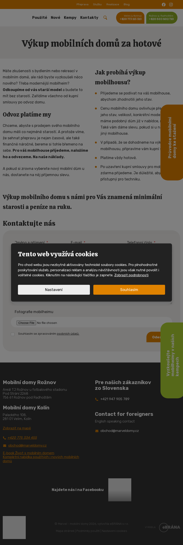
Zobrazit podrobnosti (131, 275)
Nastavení (54, 290)
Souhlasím (129, 290)
